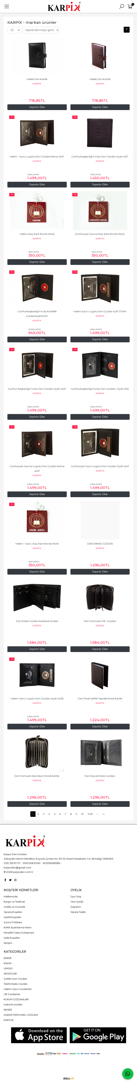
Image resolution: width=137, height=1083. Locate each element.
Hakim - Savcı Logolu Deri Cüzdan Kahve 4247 (37, 156)
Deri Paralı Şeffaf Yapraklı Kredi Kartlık (100, 698)
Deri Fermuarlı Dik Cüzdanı (100, 621)
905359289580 (51, 863)
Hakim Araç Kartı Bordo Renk (37, 234)
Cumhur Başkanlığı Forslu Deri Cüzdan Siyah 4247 (37, 388)
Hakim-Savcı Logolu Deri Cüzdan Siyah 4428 (37, 698)
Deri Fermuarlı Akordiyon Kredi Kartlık (37, 776)
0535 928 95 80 (31, 863)
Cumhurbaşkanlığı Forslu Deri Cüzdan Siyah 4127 (100, 156)
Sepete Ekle (100, 184)
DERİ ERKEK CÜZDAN (100, 543)
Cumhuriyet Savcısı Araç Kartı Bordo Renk (100, 234)
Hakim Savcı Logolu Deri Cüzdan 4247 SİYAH (100, 311)
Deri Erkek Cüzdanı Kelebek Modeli (37, 621)
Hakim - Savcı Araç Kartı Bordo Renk (37, 543)
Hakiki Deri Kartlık (37, 79)
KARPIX (37, 83)
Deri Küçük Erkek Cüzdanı (100, 776)
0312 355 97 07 (12, 863)
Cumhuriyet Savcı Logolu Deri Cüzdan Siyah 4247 (100, 466)
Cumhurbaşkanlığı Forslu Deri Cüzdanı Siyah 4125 (100, 388)
